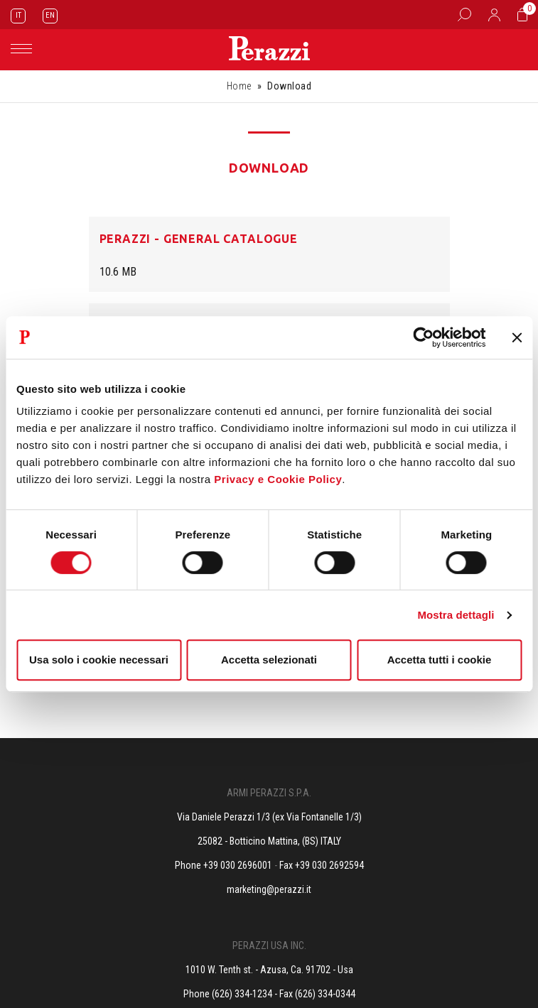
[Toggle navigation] (21, 48)
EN (50, 15)
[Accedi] (494, 14)
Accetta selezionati (269, 660)
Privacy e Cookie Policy (278, 479)
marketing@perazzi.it (269, 889)
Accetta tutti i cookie (439, 660)
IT (18, 15)
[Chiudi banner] (517, 337)
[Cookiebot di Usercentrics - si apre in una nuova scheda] (423, 337)
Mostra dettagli (455, 615)
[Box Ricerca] (464, 14)
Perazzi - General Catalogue (198, 238)
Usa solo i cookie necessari (98, 660)
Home (239, 86)
